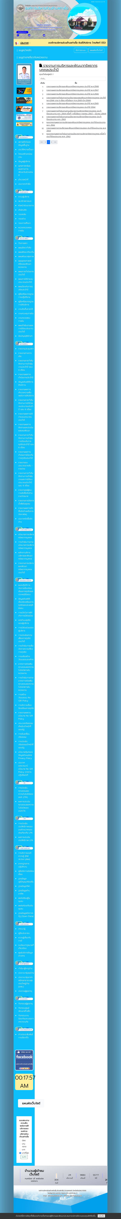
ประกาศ (24, 42)
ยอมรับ (101, 1216)
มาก (23, 1149)
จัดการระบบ (81, 50)
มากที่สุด (25, 1153)
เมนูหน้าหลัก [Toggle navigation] (24, 50)
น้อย (24, 1140)
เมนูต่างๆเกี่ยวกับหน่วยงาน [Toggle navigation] (32, 57)
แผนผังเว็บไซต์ (96, 50)
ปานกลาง (24, 1145)
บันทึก (24, 1157)
